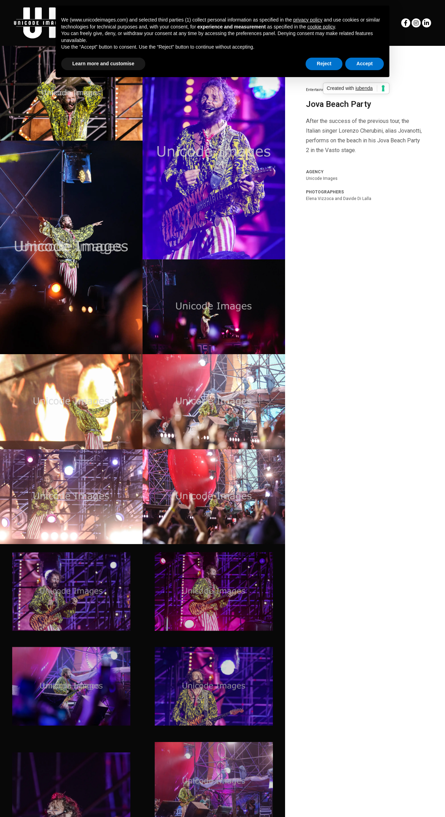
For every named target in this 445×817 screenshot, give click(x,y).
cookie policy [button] (321, 27)
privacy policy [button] (307, 20)
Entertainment (319, 89)
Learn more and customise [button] (103, 63)
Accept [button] (364, 63)
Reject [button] (324, 63)
